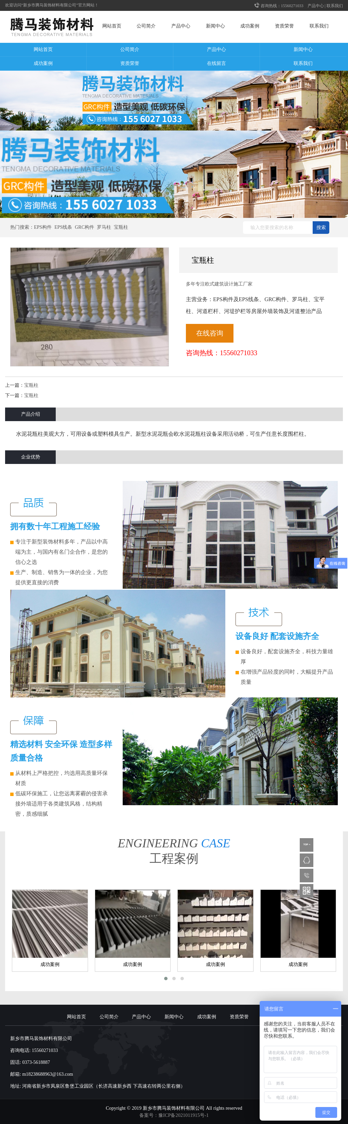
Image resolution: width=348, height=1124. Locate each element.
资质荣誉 (284, 26)
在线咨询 (209, 333)
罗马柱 (104, 227)
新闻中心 (215, 26)
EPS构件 (43, 227)
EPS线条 (63, 227)
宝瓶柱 (121, 227)
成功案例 (249, 26)
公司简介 (146, 26)
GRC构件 (84, 227)
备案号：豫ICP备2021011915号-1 (174, 1115)
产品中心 (316, 5)
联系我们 (335, 5)
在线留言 (216, 63)
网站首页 (111, 26)
